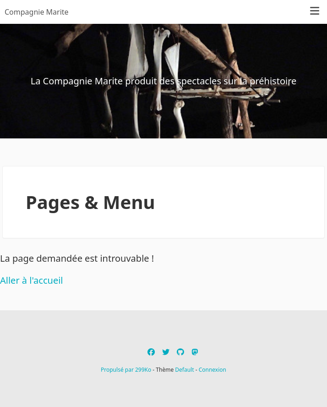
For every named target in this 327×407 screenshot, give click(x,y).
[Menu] (315, 11)
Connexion (212, 370)
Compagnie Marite (37, 12)
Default (184, 370)
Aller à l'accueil (31, 280)
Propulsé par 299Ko (127, 370)
